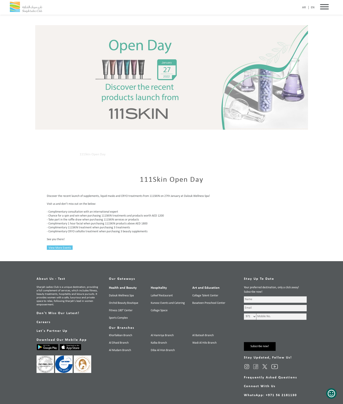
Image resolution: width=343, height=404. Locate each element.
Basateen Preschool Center (208, 303)
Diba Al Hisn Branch (163, 350)
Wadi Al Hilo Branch (204, 343)
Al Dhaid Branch (119, 343)
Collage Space (159, 310)
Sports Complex (118, 318)
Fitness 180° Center (121, 310)
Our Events (67, 154)
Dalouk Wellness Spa (121, 295)
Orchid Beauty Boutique (123, 303)
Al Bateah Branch (203, 335)
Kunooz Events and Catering (168, 303)
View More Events (60, 248)
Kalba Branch (159, 343)
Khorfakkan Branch (120, 335)
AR (304, 7)
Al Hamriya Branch (162, 335)
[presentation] (277, 333)
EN (313, 7)
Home (51, 154)
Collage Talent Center (205, 295)
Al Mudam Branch (120, 350)
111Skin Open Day (92, 154)
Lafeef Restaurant (162, 295)
